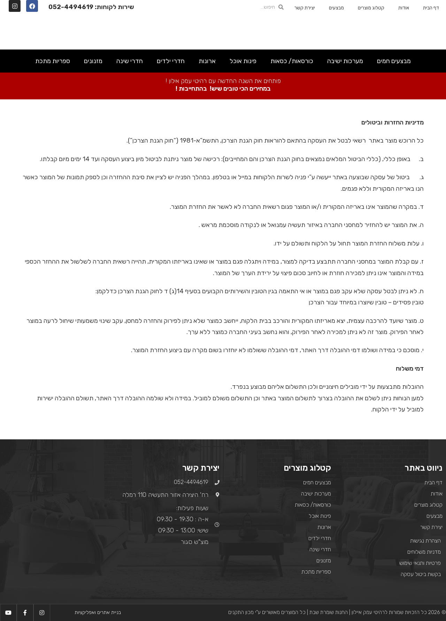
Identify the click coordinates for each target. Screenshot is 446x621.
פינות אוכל (243, 61)
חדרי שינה (129, 61)
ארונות (207, 61)
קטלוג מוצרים (371, 8)
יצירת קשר (304, 8)
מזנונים (93, 61)
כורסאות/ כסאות (291, 61)
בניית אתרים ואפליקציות (98, 612)
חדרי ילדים (171, 61)
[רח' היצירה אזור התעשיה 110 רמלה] (55, 509)
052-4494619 (70, 7)
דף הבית (431, 8)
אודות (403, 8)
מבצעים (336, 8)
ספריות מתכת (52, 61)
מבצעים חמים (394, 61)
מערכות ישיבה (345, 61)
